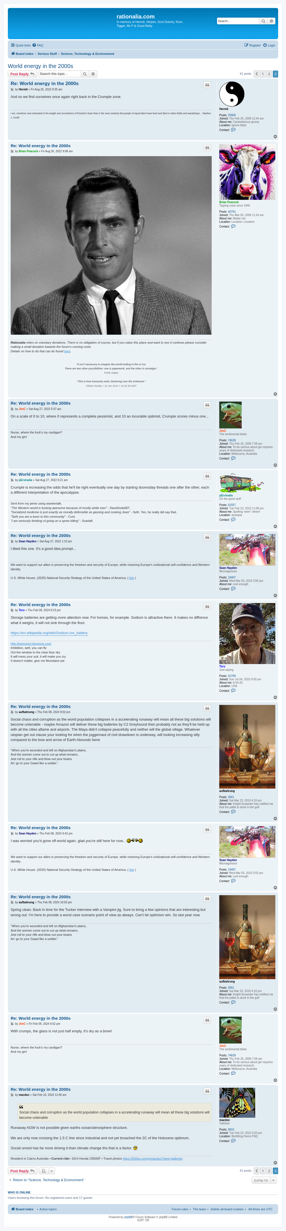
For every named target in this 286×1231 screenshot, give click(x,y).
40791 (232, 211)
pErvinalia (226, 495)
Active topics (48, 1209)
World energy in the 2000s (40, 66)
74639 (232, 440)
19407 (232, 577)
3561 (231, 797)
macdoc (224, 1120)
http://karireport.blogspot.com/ (31, 643)
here (67, 351)
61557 (232, 505)
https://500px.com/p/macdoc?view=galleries (153, 1158)
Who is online (19, 1192)
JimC (222, 430)
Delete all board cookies (227, 1209)
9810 (231, 1129)
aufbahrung (227, 790)
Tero (222, 666)
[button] (256, 74)
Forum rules (180, 1209)
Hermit (223, 109)
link (131, 578)
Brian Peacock (229, 202)
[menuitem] (37, 45)
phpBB (128, 1217)
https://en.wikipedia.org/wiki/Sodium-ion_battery (49, 633)
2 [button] (269, 73)
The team (199, 1209)
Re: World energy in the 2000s (45, 83)
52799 (232, 675)
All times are (260, 1209)
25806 (232, 115)
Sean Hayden (228, 567)
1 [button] (263, 73)
